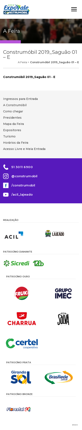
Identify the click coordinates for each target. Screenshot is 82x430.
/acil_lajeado (22, 194)
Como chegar (13, 111)
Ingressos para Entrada (20, 99)
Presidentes (12, 117)
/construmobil (23, 185)
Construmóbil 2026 (16, 9)
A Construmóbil (15, 105)
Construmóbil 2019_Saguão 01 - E (29, 77)
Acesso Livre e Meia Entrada (24, 149)
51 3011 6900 (22, 167)
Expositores (12, 130)
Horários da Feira (15, 143)
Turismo (9, 136)
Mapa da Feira (13, 124)
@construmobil (24, 176)
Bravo (75, 425)
